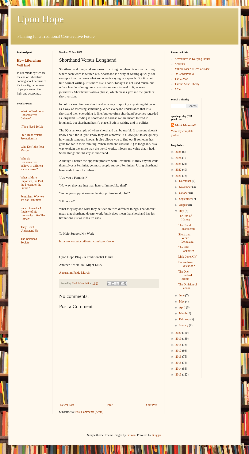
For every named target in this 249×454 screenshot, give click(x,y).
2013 (179, 374)
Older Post (151, 405)
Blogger (156, 435)
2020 (179, 332)
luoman (131, 435)
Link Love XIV (187, 256)
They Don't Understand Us (29, 229)
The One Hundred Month (185, 275)
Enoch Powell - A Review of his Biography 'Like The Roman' (33, 213)
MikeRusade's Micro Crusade (192, 68)
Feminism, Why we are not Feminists (32, 198)
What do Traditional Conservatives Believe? (33, 115)
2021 (179, 175)
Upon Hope (40, 18)
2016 (179, 356)
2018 (179, 344)
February (184, 319)
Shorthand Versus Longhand (186, 238)
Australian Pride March (74, 272)
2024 (179, 157)
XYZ (178, 89)
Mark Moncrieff (185, 125)
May (182, 301)
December (185, 180)
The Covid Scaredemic (186, 227)
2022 (179, 169)
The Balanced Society (29, 240)
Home (109, 405)
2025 (179, 151)
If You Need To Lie (32, 126)
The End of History (185, 217)
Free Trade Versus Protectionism (31, 136)
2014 (179, 368)
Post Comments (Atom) (89, 411)
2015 (179, 362)
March (183, 313)
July (182, 210)
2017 (179, 350)
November (185, 187)
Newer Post (67, 405)
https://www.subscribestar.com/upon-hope (86, 241)
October (184, 193)
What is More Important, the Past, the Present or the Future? (32, 183)
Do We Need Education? (186, 264)
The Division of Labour (187, 286)
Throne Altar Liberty (187, 84)
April (182, 307)
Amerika (180, 64)
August (183, 205)
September (185, 198)
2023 (179, 163)
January (184, 325)
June (182, 295)
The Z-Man (181, 79)
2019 (179, 338)
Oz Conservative (185, 74)
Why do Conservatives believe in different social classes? (32, 164)
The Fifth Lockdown (186, 249)
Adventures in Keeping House (192, 59)
